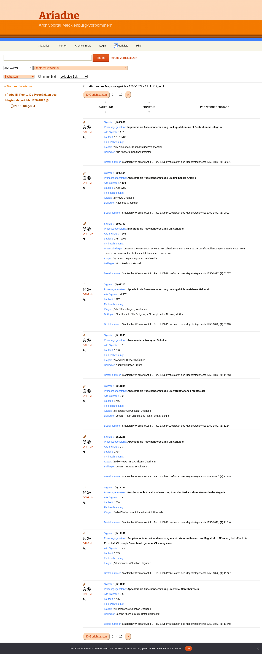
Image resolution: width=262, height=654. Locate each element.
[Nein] (257, 648)
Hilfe (139, 45)
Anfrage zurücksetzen (123, 57)
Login (102, 45)
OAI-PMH (88, 132)
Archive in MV (83, 45)
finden (101, 57)
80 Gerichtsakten (96, 94)
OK (188, 648)
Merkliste (121, 45)
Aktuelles (44, 45)
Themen (62, 45)
